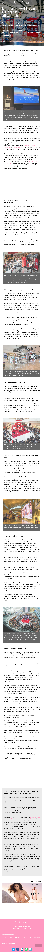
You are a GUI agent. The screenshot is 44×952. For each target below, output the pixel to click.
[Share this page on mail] (30, 949)
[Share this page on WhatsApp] (26, 949)
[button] (22, 2)
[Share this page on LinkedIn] (22, 949)
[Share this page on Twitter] (13, 949)
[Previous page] (36, 945)
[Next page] (40, 945)
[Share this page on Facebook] (17, 949)
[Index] (1, 2)
